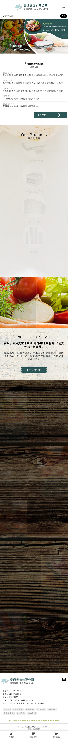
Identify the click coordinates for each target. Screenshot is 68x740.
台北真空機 (13, 720)
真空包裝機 (18, 709)
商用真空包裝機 (41, 720)
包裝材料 (30, 709)
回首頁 (11, 735)
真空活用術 (9, 713)
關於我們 (52, 709)
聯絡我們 (32, 713)
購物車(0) (56, 735)
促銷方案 (21, 713)
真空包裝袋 (31, 720)
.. (49, 727)
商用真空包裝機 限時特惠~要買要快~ (21, 98)
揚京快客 (31, 727)
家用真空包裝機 (53, 720)
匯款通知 (33, 735)
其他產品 (41, 709)
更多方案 (49, 115)
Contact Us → (24, 322)
